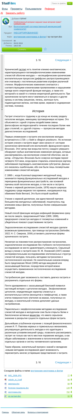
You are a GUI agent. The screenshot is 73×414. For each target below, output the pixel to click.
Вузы (5, 8)
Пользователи (33, 8)
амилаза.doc (13, 384)
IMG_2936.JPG (15, 375)
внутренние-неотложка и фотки (30, 37)
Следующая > (63, 60)
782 (68, 392)
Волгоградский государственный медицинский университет (37, 27)
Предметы (16, 8)
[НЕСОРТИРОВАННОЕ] (26, 33)
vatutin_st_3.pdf (15, 380)
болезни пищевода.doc (18, 388)
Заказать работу (15, 13)
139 (68, 388)
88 (68, 384)
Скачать (22, 49)
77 (68, 375)
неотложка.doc (14, 392)
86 (68, 380)
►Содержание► (2, 102)
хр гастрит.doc (14, 396)
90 (68, 396)
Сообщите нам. (20, 24)
